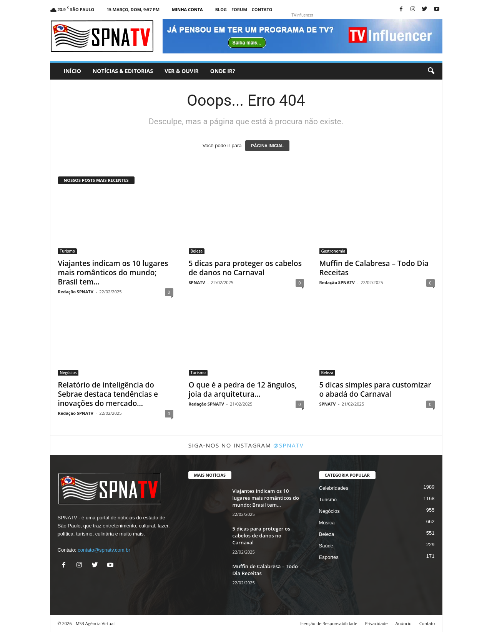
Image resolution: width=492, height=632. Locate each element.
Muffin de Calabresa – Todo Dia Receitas (374, 268)
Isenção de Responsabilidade (328, 623)
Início (72, 71)
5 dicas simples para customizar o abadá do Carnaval (375, 389)
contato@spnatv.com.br (104, 550)
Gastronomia (333, 251)
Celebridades (334, 488)
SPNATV (197, 282)
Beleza (197, 251)
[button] (430, 71)
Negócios (68, 372)
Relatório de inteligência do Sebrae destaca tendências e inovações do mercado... (108, 394)
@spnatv (288, 445)
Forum (239, 9)
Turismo (67, 251)
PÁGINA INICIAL (267, 145)
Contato (262, 9)
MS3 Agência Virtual (95, 623)
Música (327, 523)
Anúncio (404, 623)
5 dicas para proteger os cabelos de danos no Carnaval (245, 268)
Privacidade (376, 623)
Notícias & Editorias (123, 71)
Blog (221, 9)
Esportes (329, 557)
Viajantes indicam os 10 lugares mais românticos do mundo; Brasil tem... (113, 272)
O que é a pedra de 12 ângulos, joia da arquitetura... (243, 389)
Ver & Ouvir (182, 71)
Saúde (326, 546)
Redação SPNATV (75, 291)
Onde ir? (222, 71)
